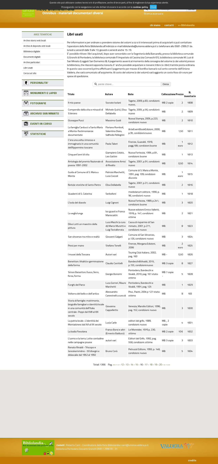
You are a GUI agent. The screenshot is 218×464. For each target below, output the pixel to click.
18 (151, 364)
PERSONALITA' (39, 83)
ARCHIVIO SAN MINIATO (44, 113)
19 (155, 364)
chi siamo (155, 25)
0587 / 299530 (105, 449)
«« (114, 364)
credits (192, 460)
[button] (112, 387)
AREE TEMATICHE (43, 34)
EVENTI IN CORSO (41, 124)
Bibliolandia (187, 25)
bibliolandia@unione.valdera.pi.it (139, 46)
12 (122, 364)
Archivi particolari (32, 62)
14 (131, 364)
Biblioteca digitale (32, 51)
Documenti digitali (32, 56)
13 (127, 364)
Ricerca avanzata (153, 13)
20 (160, 364)
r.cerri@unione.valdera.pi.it (134, 445)
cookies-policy (140, 7)
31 (116, 449)
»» (168, 364)
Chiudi (153, 7)
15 (136, 364)
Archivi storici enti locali (35, 40)
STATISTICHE (38, 134)
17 (146, 364)
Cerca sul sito (30, 73)
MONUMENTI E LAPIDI (43, 93)
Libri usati (28, 67)
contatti (169, 25)
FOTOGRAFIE (38, 103)
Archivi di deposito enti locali (37, 46)
